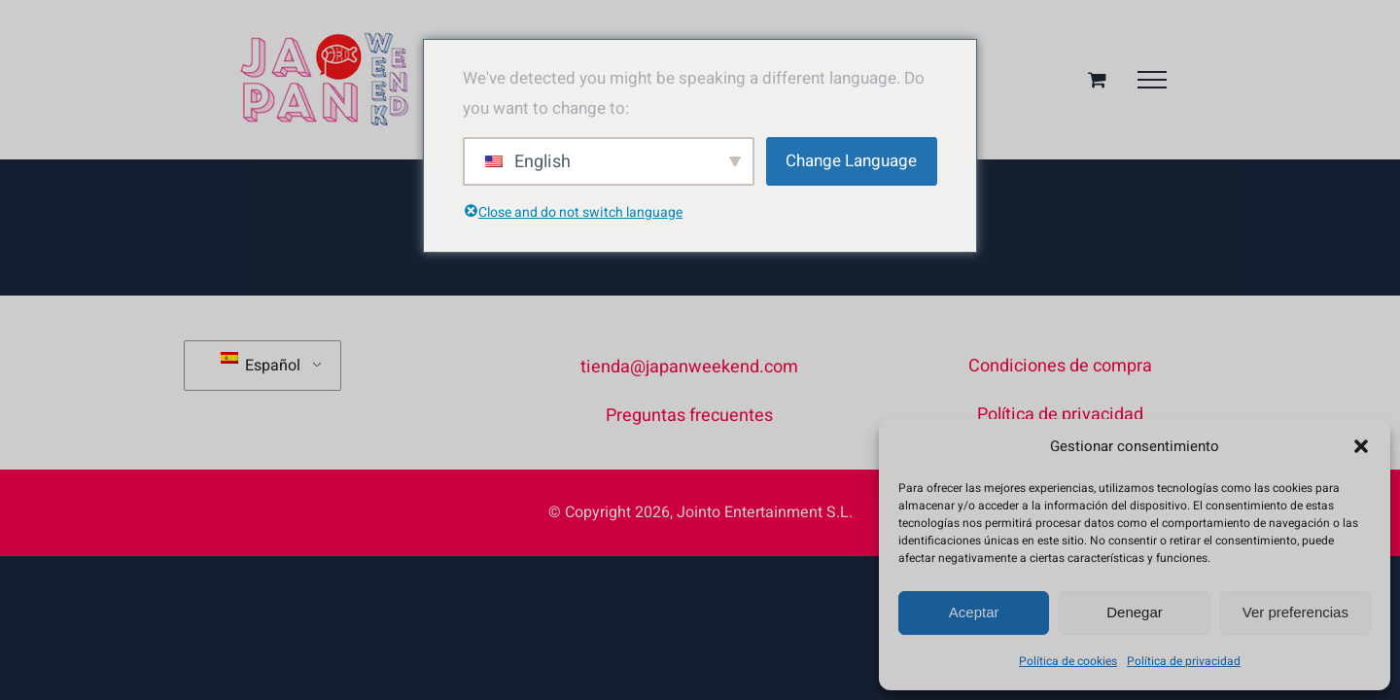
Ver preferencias (1295, 612)
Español (260, 364)
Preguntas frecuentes (689, 415)
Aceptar (974, 612)
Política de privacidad (1184, 661)
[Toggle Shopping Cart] (1097, 79)
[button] (1361, 446)
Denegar (1134, 612)
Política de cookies (1068, 661)
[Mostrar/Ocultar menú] (1152, 79)
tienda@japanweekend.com (689, 367)
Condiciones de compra (1060, 366)
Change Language (851, 161)
